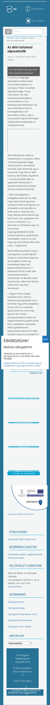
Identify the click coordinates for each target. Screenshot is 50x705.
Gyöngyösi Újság (16, 608)
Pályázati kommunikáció (20, 620)
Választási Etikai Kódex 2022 (22, 539)
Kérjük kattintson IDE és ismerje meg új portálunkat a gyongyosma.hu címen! (22, 364)
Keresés (40, 31)
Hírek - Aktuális (21, 38)
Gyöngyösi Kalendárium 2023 (22, 614)
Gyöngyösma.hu (16, 602)
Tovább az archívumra (24, 473)
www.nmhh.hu (15, 586)
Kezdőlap (10, 38)
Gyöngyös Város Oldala (19, 626)
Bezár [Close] (45, 339)
